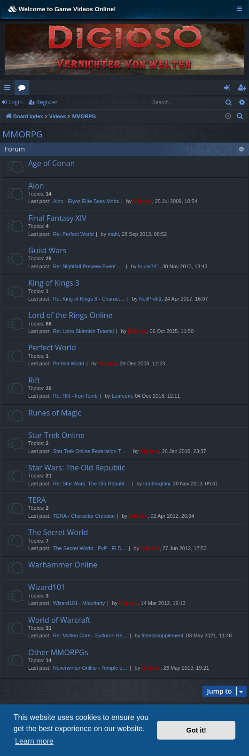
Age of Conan (51, 163)
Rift (34, 380)
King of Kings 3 (53, 283)
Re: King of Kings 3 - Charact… (89, 299)
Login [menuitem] (229, 89)
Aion (36, 186)
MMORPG (22, 134)
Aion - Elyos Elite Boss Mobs (86, 201)
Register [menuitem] (244, 89)
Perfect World (52, 347)
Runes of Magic (54, 413)
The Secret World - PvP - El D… (90, 548)
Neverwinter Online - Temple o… (90, 668)
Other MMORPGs (58, 652)
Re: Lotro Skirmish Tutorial (83, 331)
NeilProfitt (150, 299)
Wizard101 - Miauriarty (79, 603)
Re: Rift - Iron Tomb (75, 396)
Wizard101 (46, 587)
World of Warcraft (59, 620)
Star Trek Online (56, 435)
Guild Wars (47, 250)
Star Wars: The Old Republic (76, 467)
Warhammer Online (62, 564)
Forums (23, 89)
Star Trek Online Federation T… (89, 451)
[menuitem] (240, 116)
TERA (37, 500)
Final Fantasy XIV (57, 218)
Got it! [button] (196, 730)
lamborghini (156, 483)
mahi (113, 234)
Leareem (122, 396)
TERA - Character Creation (84, 516)
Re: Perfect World (73, 234)
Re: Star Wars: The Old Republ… (91, 483)
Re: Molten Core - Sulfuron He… (90, 635)
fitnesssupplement (162, 635)
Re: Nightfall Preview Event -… (88, 266)
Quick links (9, 89)
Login (15, 102)
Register (46, 102)
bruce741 (148, 266)
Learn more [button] (34, 741)
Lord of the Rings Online (70, 315)
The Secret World (58, 532)
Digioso (142, 201)
